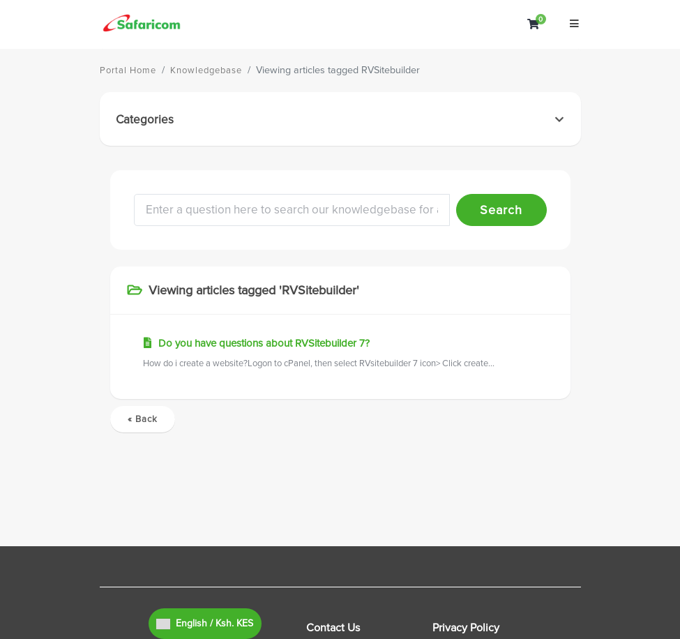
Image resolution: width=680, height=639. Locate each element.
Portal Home (128, 70)
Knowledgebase (206, 70)
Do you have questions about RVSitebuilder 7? (340, 354)
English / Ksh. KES (204, 623)
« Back (143, 419)
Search (501, 210)
